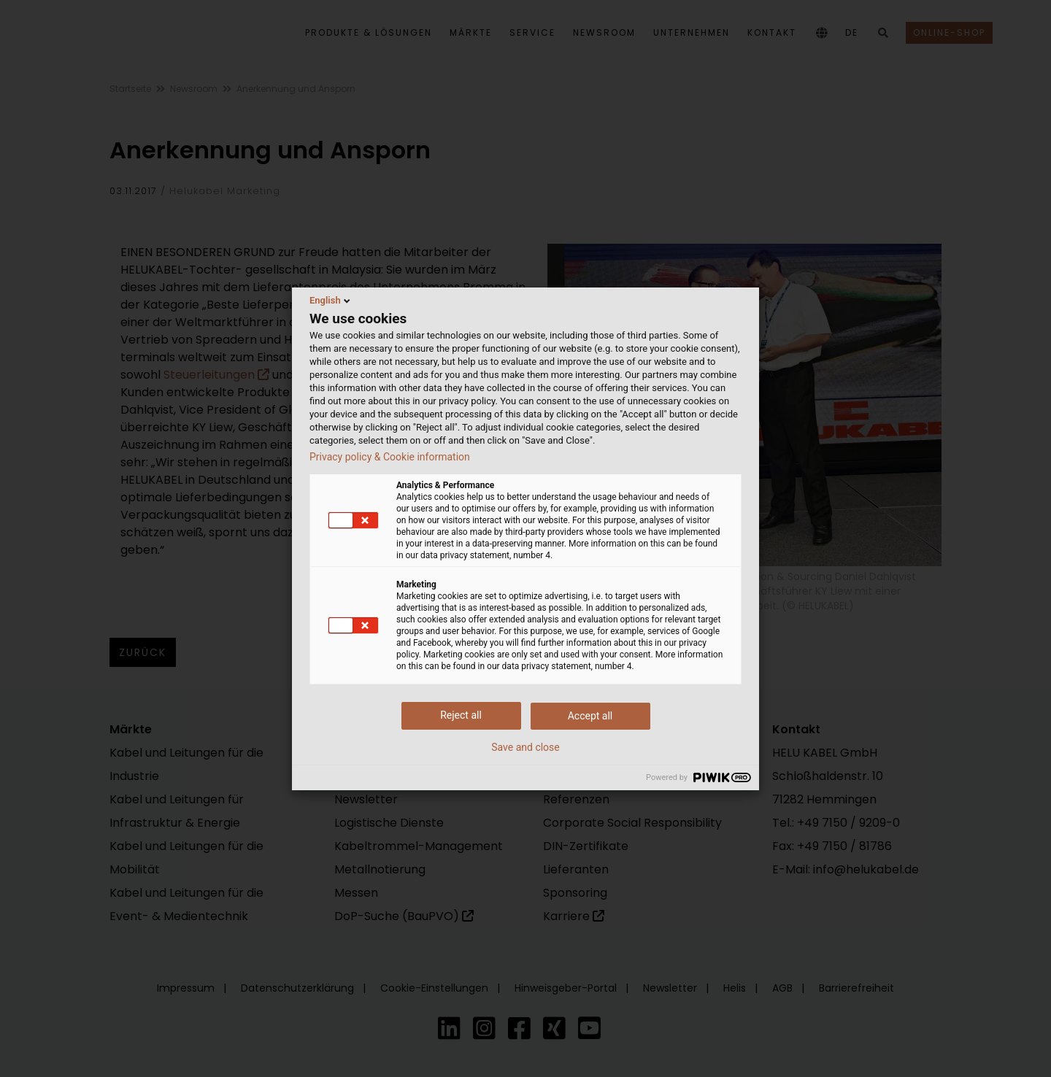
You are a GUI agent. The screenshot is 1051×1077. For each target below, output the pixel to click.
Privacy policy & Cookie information (389, 457)
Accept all (590, 716)
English (331, 300)
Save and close (525, 747)
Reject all (461, 715)
